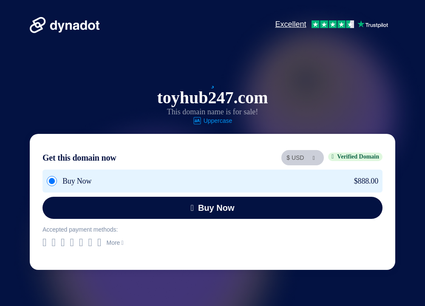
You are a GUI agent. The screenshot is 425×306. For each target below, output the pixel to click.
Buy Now (213, 207)
